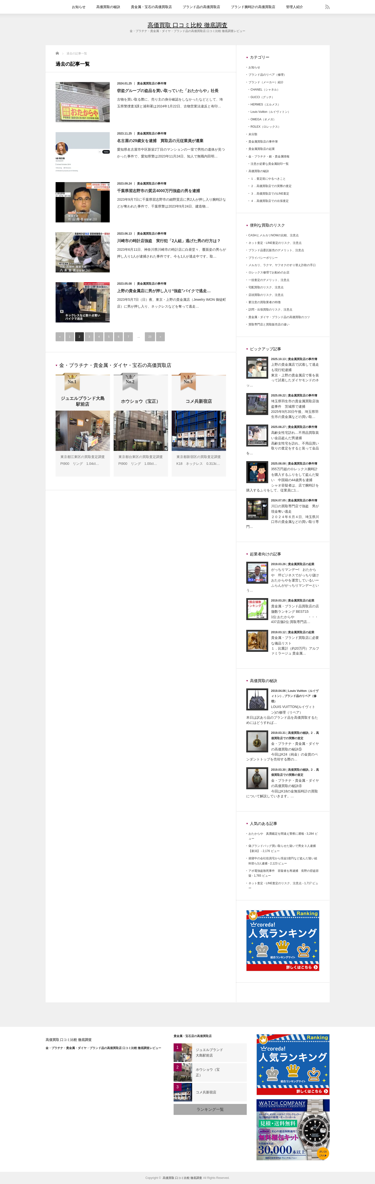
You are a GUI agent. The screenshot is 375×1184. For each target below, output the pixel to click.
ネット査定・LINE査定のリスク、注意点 (275, 243)
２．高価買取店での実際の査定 (271, 186)
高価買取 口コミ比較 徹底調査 (187, 25)
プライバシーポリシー (263, 258)
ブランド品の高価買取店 (201, 7)
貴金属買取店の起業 (261, 149)
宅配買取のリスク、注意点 (266, 287)
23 (149, 336)
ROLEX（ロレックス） (266, 126)
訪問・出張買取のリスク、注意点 (270, 309)
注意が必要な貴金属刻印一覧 (270, 164)
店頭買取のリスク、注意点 (266, 295)
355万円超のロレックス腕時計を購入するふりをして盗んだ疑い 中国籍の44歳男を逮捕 (295, 474)
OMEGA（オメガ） (263, 119)
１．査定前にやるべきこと (268, 178)
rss (327, 7)
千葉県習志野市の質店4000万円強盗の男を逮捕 (160, 191)
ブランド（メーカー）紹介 (266, 82)
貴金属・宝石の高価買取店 (151, 7)
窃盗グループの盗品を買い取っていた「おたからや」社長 (168, 91)
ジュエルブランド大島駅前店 (209, 1053)
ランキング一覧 (210, 1109)
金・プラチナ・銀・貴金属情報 (268, 156)
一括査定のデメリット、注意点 (268, 280)
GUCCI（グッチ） (263, 97)
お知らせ (79, 7)
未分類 (252, 134)
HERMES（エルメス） (266, 104)
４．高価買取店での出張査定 (270, 201)
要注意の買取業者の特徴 (264, 302)
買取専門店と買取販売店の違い (268, 324)
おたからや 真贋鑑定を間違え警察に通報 (276, 833)
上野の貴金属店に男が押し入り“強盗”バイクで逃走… (164, 291)
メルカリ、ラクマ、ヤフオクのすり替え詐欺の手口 (282, 265)
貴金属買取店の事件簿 (151, 83)
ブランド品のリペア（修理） (267, 74)
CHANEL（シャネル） (265, 89)
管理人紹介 (294, 7)
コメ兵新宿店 (206, 1092)
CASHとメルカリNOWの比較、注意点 (273, 235)
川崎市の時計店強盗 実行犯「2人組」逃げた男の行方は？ (169, 241)
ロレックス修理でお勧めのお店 (268, 272)
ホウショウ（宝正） (208, 1072)
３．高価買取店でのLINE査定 (270, 193)
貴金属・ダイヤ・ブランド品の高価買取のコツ (279, 317)
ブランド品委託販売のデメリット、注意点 (276, 250)
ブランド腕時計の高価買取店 (253, 7)
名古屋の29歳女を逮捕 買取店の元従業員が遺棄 (160, 141)
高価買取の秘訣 (108, 7)
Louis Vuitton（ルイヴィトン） (271, 112)
